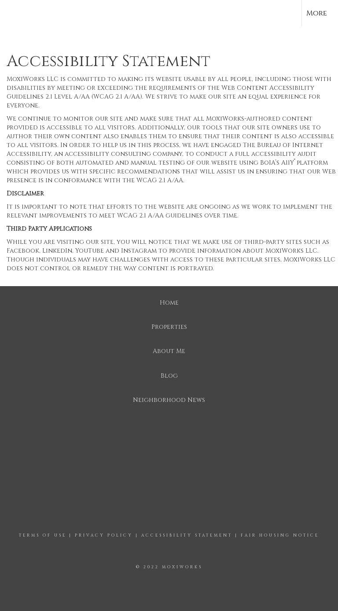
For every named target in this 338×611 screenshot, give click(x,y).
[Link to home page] (11, 13)
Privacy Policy (104, 535)
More (316, 13)
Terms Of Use (42, 535)
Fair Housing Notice (280, 535)
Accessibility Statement (186, 535)
